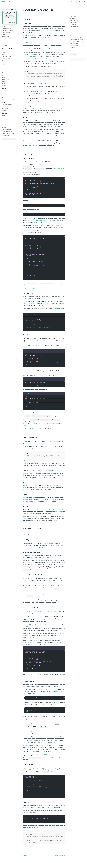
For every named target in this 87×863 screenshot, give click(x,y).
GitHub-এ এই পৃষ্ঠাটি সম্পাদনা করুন (31, 849)
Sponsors (72, 51)
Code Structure (73, 24)
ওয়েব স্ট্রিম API (49, 220)
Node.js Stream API (38, 220)
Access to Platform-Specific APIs (77, 39)
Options (4, 9)
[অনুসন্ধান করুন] (14, 2)
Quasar (72, 30)
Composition (11, 9)
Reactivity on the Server (75, 35)
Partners (67, 1)
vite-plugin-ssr (59, 511)
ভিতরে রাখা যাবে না (58, 691)
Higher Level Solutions (74, 26)
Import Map (35, 423)
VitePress (31, 145)
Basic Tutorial (73, 18)
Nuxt (71, 28)
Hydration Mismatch (74, 43)
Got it (14, 22)
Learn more (9, 22)
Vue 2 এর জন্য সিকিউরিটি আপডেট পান (9, 138)
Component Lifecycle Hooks (76, 37)
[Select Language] (72, 2)
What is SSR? (73, 12)
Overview (72, 11)
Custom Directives (74, 45)
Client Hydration (73, 22)
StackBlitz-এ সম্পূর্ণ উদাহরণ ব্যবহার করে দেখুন (32, 428)
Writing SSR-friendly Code (75, 33)
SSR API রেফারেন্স (37, 222)
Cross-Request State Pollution (76, 41)
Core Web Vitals (31, 56)
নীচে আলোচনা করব (59, 372)
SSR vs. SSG (73, 16)
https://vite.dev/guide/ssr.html (57, 510)
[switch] (76, 2)
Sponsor (61, 1)
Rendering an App (74, 20)
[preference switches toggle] (9, 7)
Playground (42, 1)
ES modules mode (59, 168)
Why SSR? (72, 14)
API (38, 1)
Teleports (72, 47)
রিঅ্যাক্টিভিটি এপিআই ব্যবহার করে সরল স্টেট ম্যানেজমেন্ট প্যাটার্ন (48, 611)
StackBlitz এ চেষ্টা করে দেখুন (29, 288)
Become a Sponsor (73, 54)
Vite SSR (72, 31)
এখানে (62, 516)
